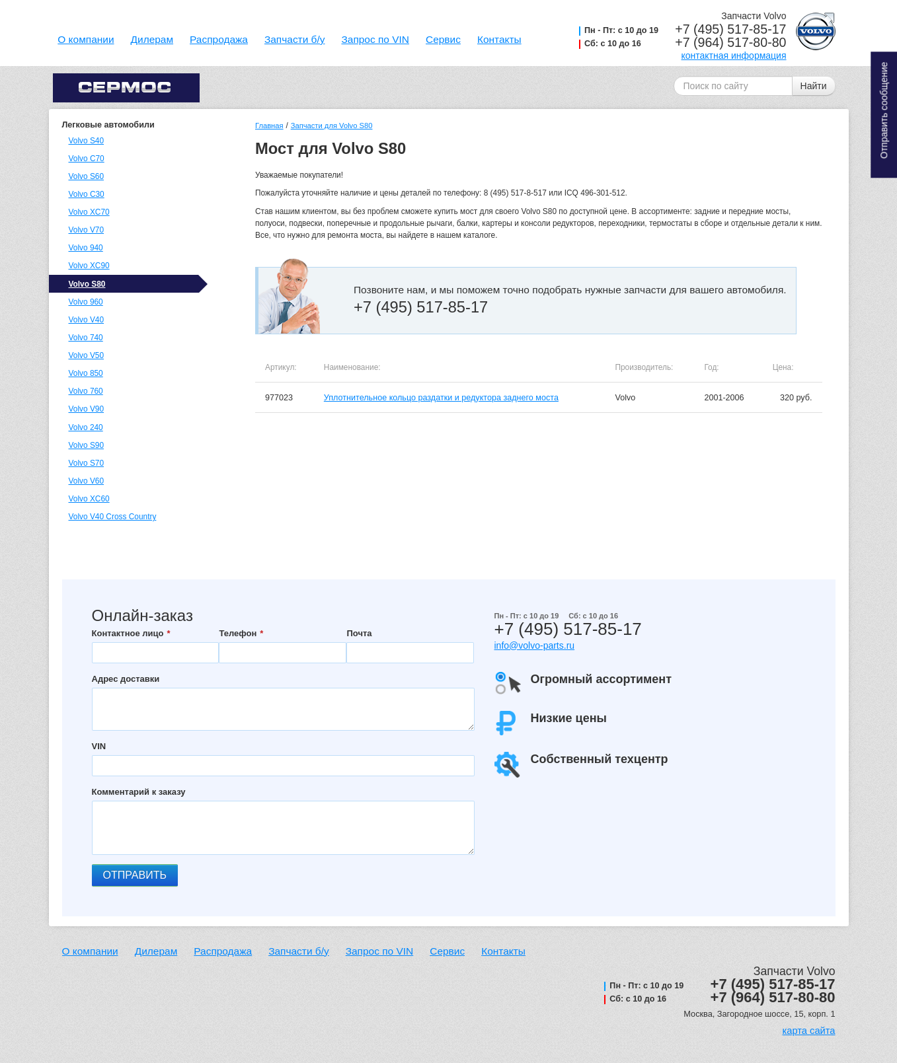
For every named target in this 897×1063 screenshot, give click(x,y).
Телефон (237, 633)
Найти (813, 86)
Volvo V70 (86, 230)
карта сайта (808, 1030)
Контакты (499, 39)
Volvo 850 (86, 373)
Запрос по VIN (375, 39)
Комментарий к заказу (139, 792)
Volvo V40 (86, 319)
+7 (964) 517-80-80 (730, 42)
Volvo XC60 (89, 498)
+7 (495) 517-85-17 (730, 29)
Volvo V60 (86, 481)
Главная (269, 125)
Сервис (443, 39)
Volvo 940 (86, 247)
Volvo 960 (86, 302)
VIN (99, 746)
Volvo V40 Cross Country (113, 516)
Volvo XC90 (89, 265)
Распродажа (219, 39)
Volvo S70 (86, 463)
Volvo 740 (86, 337)
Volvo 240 (86, 427)
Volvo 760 (86, 391)
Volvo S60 (86, 176)
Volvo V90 (86, 409)
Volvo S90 (86, 445)
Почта (358, 633)
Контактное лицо (128, 633)
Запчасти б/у (294, 39)
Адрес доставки (126, 679)
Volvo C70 (86, 158)
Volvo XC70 (89, 212)
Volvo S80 (87, 284)
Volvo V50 (86, 355)
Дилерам (152, 39)
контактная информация (734, 55)
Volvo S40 (86, 140)
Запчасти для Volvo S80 (332, 125)
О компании (86, 39)
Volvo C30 (86, 194)
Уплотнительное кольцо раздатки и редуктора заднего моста (441, 397)
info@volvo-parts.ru (534, 645)
